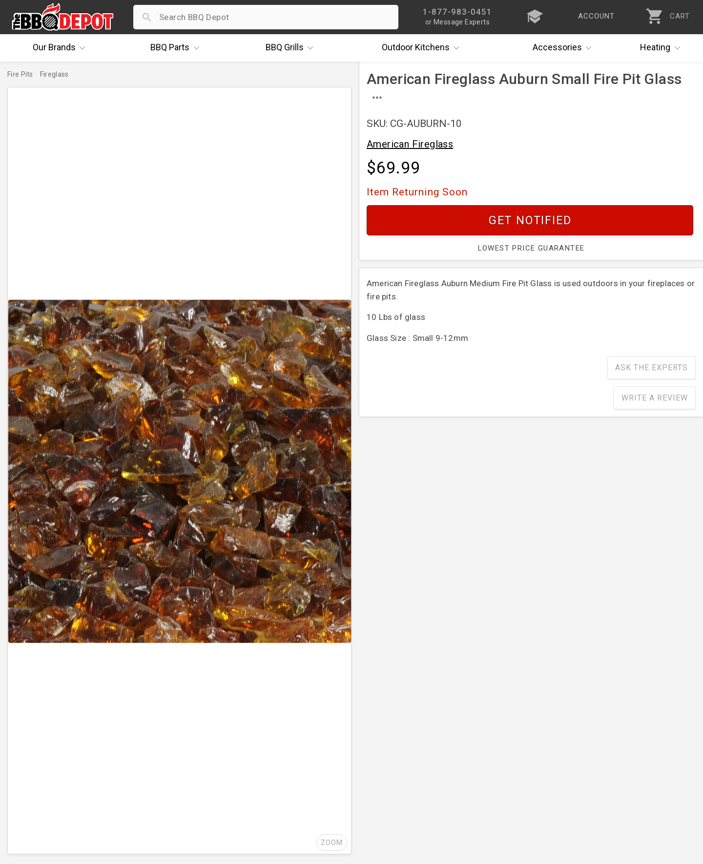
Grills (292, 48)
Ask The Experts (651, 367)
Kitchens (423, 48)
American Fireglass (410, 144)
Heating (662, 48)
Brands (61, 48)
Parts (177, 48)
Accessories (565, 48)
